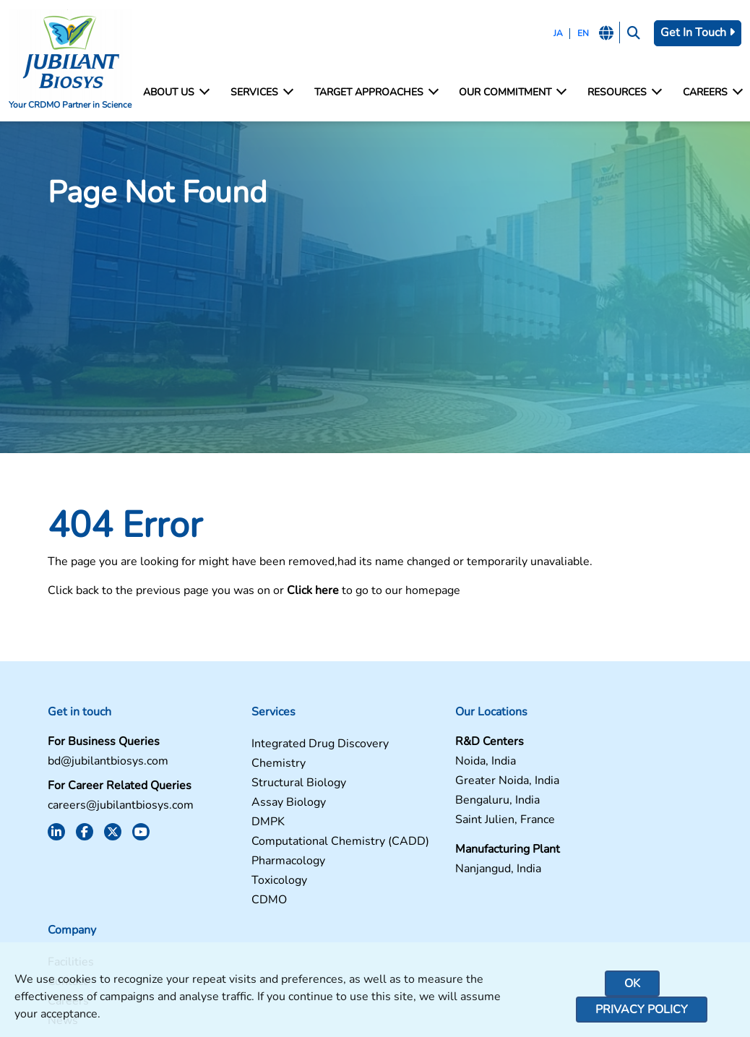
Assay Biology (247, 805)
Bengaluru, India (426, 802)
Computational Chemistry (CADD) (277, 848)
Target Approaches (375, 92)
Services (261, 92)
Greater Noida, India (436, 783)
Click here (302, 593)
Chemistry (237, 766)
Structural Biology (257, 785)
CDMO (228, 914)
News (572, 805)
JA (556, 33)
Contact (577, 766)
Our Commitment (512, 92)
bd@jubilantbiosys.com (97, 763)
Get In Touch (697, 32)
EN (581, 33)
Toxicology (238, 894)
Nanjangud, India (427, 871)
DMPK (226, 824)
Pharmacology (247, 875)
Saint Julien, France (433, 822)
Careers (712, 92)
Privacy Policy (641, 1009)
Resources (623, 92)
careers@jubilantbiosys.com (110, 807)
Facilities (580, 746)
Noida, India (414, 763)
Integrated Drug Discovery (279, 746)
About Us (175, 92)
